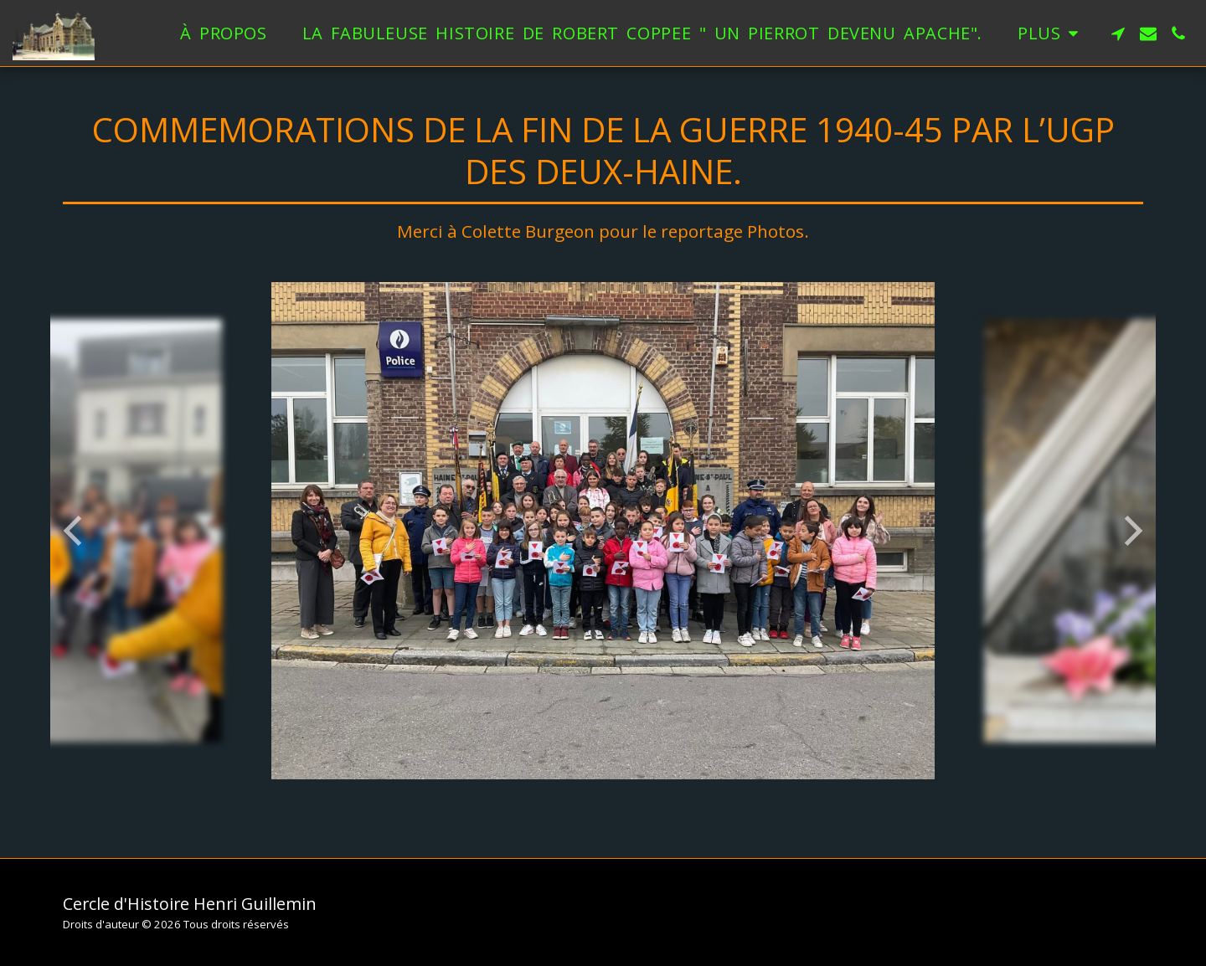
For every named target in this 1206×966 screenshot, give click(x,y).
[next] (1131, 531)
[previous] (75, 531)
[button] (1118, 33)
